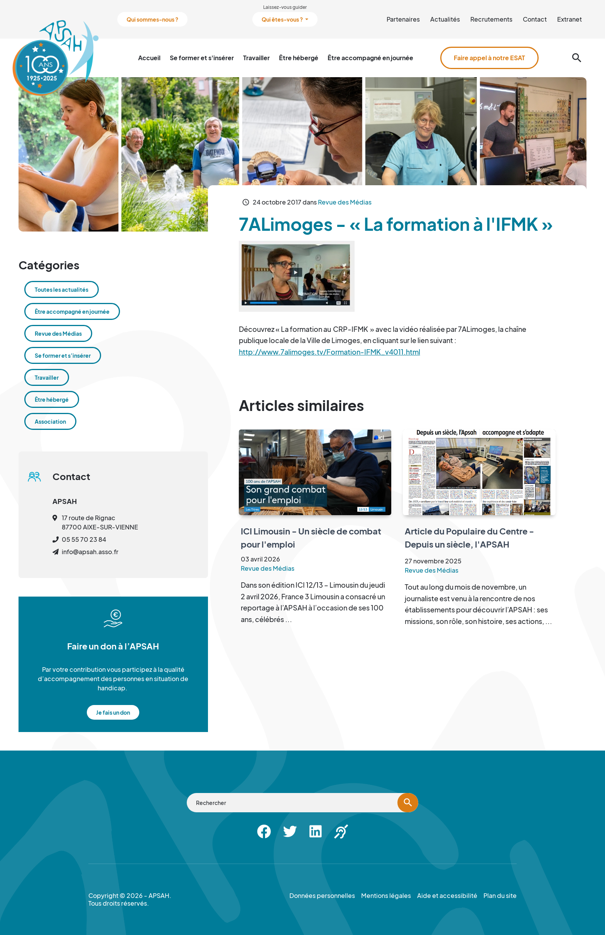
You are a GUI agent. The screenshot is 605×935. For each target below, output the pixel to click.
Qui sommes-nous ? (152, 19)
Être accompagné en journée (370, 58)
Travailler (256, 58)
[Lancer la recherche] (407, 802)
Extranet (569, 19)
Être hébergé (298, 58)
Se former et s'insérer (202, 58)
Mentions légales (386, 895)
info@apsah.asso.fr (90, 552)
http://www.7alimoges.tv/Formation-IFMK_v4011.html (329, 351)
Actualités (445, 19)
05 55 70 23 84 (84, 539)
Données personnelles (322, 895)
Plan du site (500, 895)
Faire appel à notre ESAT (489, 58)
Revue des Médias (345, 202)
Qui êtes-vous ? (283, 19)
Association (50, 421)
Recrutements (491, 19)
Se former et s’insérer (63, 355)
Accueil (149, 58)
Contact (535, 19)
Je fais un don (113, 712)
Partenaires (403, 19)
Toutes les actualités (61, 289)
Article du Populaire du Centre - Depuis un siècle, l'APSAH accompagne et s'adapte (469, 544)
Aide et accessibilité (447, 895)
